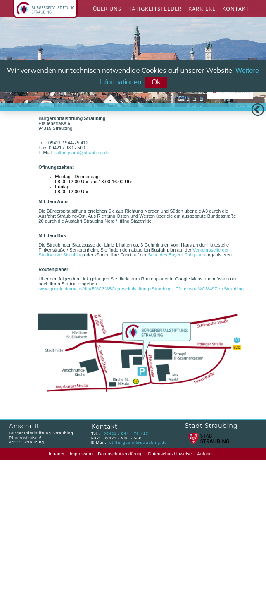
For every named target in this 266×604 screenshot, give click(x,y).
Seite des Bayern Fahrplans (176, 254)
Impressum (81, 453)
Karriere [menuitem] (202, 8)
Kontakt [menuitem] (235, 8)
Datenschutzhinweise (170, 453)
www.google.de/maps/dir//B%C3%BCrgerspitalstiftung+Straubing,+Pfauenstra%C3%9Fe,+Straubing (141, 288)
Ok (156, 82)
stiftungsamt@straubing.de (81, 152)
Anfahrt (204, 453)
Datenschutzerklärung (120, 453)
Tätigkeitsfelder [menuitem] (155, 8)
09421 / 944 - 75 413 (126, 433)
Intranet (56, 453)
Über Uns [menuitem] (107, 8)
